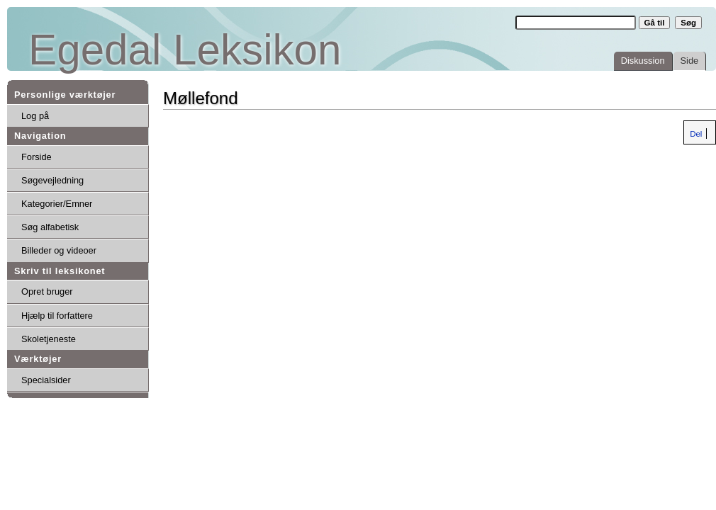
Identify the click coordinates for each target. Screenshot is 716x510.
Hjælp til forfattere (57, 315)
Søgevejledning (52, 180)
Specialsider (46, 380)
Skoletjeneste (48, 339)
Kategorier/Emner (56, 203)
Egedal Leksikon (184, 50)
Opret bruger (47, 291)
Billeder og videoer (58, 250)
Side (690, 60)
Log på (35, 115)
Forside (36, 157)
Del (695, 134)
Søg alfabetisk (50, 227)
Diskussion (643, 60)
